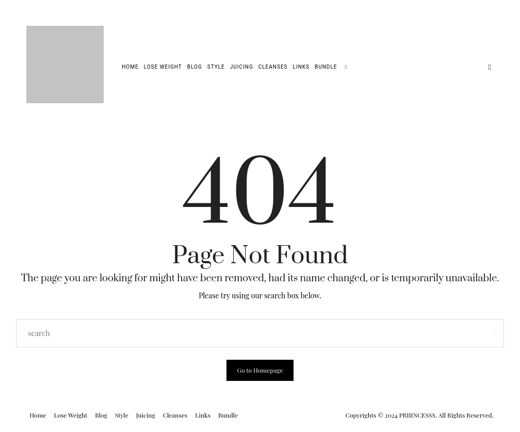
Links (301, 67)
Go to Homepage (260, 370)
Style (216, 67)
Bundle (326, 67)
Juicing (241, 67)
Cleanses (273, 67)
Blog (194, 67)
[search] (345, 67)
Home (130, 67)
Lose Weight (163, 67)
